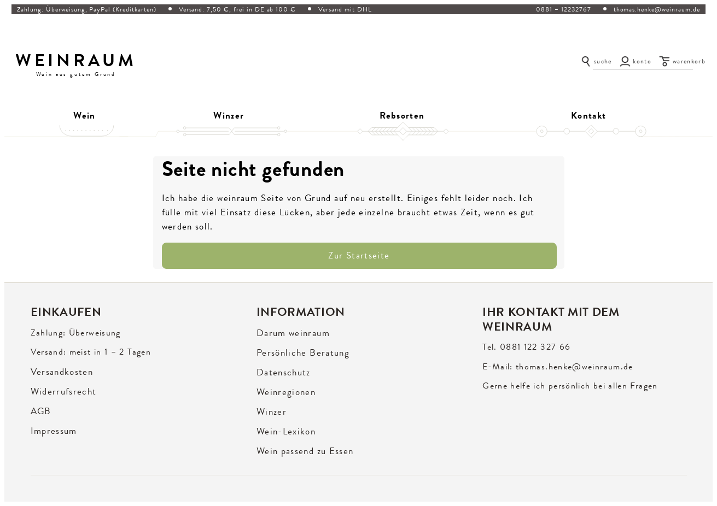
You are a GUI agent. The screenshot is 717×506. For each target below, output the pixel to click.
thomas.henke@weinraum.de (657, 9)
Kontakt (589, 115)
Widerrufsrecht (64, 391)
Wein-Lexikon (286, 431)
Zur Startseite (358, 255)
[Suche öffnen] (595, 61)
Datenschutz (284, 372)
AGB (41, 411)
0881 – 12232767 (563, 9)
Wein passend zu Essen (305, 451)
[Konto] (635, 61)
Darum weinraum (293, 333)
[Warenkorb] (682, 61)
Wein (84, 115)
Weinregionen (286, 392)
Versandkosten (62, 372)
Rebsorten (402, 115)
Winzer (228, 115)
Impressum (54, 431)
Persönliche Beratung (303, 353)
